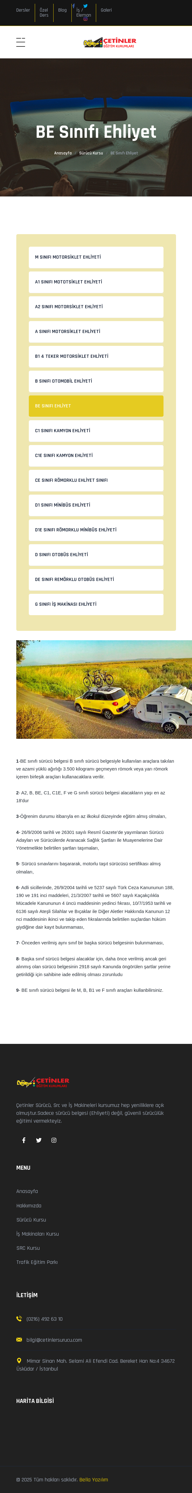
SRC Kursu (28, 1248)
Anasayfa (63, 153)
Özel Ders (44, 13)
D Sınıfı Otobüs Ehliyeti (61, 554)
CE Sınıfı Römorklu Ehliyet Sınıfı (71, 480)
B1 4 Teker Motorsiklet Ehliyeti (71, 356)
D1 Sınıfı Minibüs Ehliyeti (62, 505)
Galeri (106, 10)
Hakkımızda (28, 1205)
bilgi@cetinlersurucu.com (53, 1340)
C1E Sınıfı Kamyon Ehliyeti (64, 455)
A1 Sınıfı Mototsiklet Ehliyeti (68, 282)
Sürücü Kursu (91, 153)
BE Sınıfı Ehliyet (53, 406)
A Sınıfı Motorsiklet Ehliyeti (67, 331)
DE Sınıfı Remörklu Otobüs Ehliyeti (74, 579)
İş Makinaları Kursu (37, 1234)
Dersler (23, 10)
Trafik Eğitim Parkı (37, 1262)
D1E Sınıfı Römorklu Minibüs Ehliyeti (76, 530)
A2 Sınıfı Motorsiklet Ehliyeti (69, 306)
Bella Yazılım (93, 1479)
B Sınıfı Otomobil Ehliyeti (63, 381)
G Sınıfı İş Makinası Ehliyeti (65, 604)
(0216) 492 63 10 (45, 1319)
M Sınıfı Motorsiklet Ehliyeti (68, 257)
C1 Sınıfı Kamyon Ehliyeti (62, 430)
